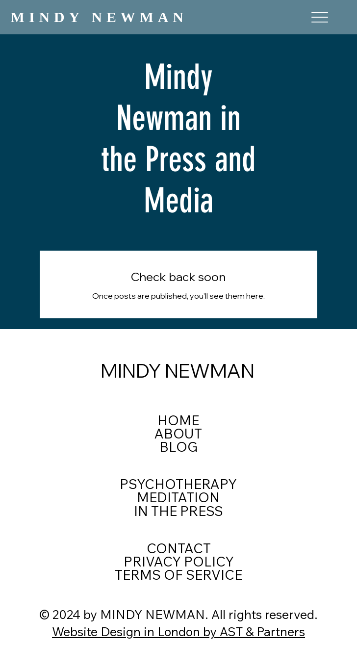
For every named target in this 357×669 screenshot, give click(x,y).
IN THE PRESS (178, 511)
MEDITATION (178, 497)
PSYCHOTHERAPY (178, 484)
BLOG (178, 446)
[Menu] (320, 17)
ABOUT (178, 433)
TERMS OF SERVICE (178, 574)
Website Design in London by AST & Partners (178, 631)
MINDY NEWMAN (99, 17)
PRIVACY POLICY (179, 561)
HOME (178, 420)
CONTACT (179, 548)
